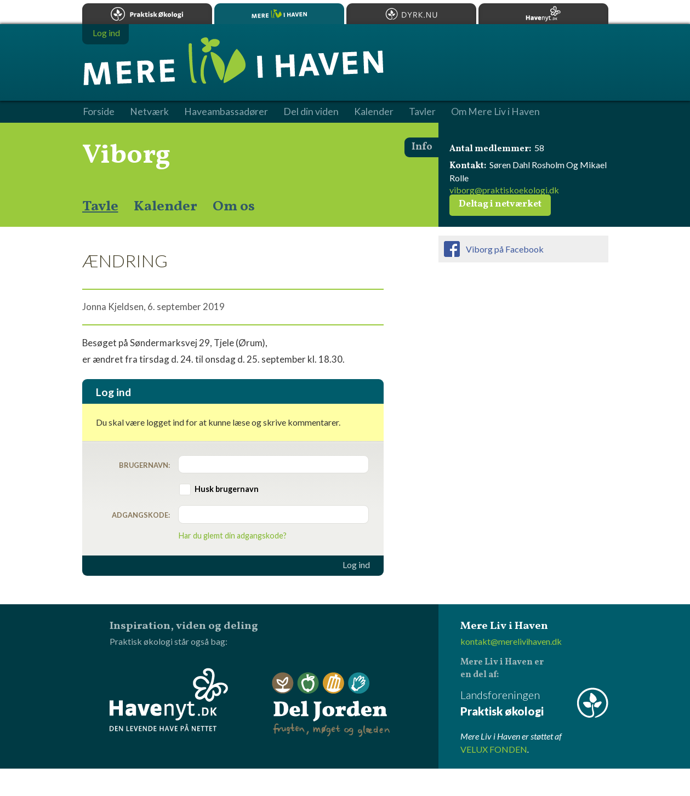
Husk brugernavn (227, 489)
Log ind (356, 564)
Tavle (100, 206)
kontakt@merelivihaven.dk (511, 641)
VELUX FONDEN (493, 749)
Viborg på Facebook (505, 249)
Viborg (126, 155)
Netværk (149, 112)
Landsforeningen (534, 703)
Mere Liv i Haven (279, 13)
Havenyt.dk (543, 13)
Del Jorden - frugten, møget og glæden (331, 704)
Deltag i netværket (500, 204)
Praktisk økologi (147, 13)
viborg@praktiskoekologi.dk (504, 190)
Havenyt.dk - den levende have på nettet (169, 699)
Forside (99, 112)
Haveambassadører (226, 112)
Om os (234, 206)
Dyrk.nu (411, 13)
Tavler (422, 112)
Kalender (165, 206)
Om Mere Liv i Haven (495, 112)
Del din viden (311, 112)
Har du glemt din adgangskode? (233, 535)
